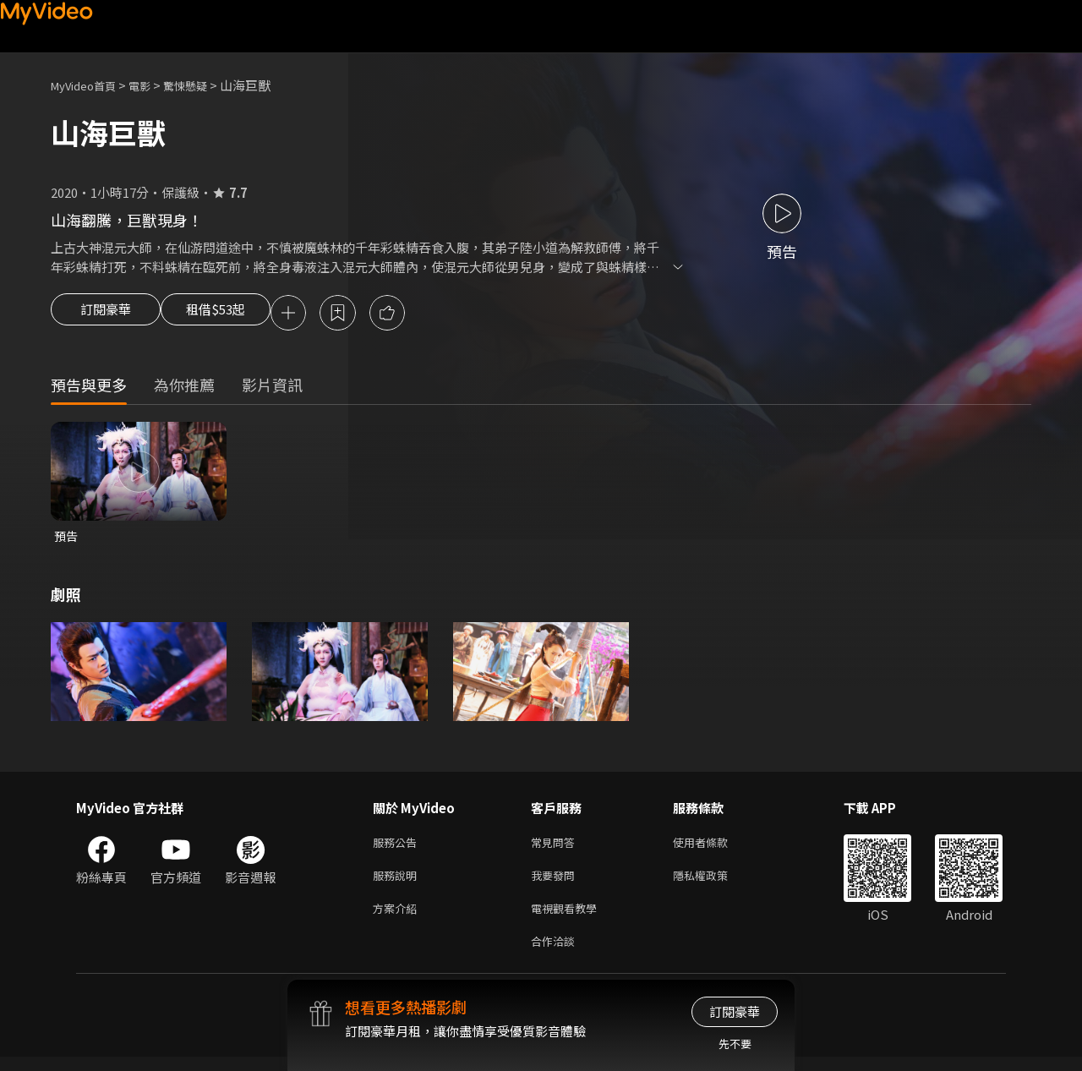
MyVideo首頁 (89, 85)
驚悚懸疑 (203, 85)
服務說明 (398, 883)
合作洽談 (556, 954)
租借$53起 (230, 314)
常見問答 (556, 847)
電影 (153, 85)
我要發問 (556, 883)
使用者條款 (714, 847)
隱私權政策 (714, 883)
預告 (66, 539)
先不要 (735, 1043)
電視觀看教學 (569, 918)
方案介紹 (398, 918)
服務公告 (398, 847)
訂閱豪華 (105, 314)
